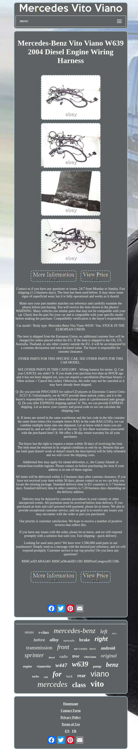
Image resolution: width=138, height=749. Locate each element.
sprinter (34, 655)
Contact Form (70, 710)
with (46, 677)
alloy (54, 639)
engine (27, 666)
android (108, 648)
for (57, 674)
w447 (61, 665)
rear (81, 675)
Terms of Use (70, 724)
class (79, 685)
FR (74, 731)
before (39, 640)
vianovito (44, 666)
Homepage (70, 704)
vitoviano (90, 657)
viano (100, 673)
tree (75, 656)
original (109, 656)
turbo (35, 676)
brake (84, 640)
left (104, 631)
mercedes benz (85, 649)
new (114, 633)
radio (63, 657)
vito (97, 684)
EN (67, 731)
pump (97, 666)
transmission (39, 648)
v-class (43, 632)
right (101, 639)
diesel (52, 657)
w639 (80, 664)
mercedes (52, 684)
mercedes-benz (75, 630)
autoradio (69, 640)
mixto (29, 632)
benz (112, 664)
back (69, 676)
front (63, 647)
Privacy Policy (71, 717)
